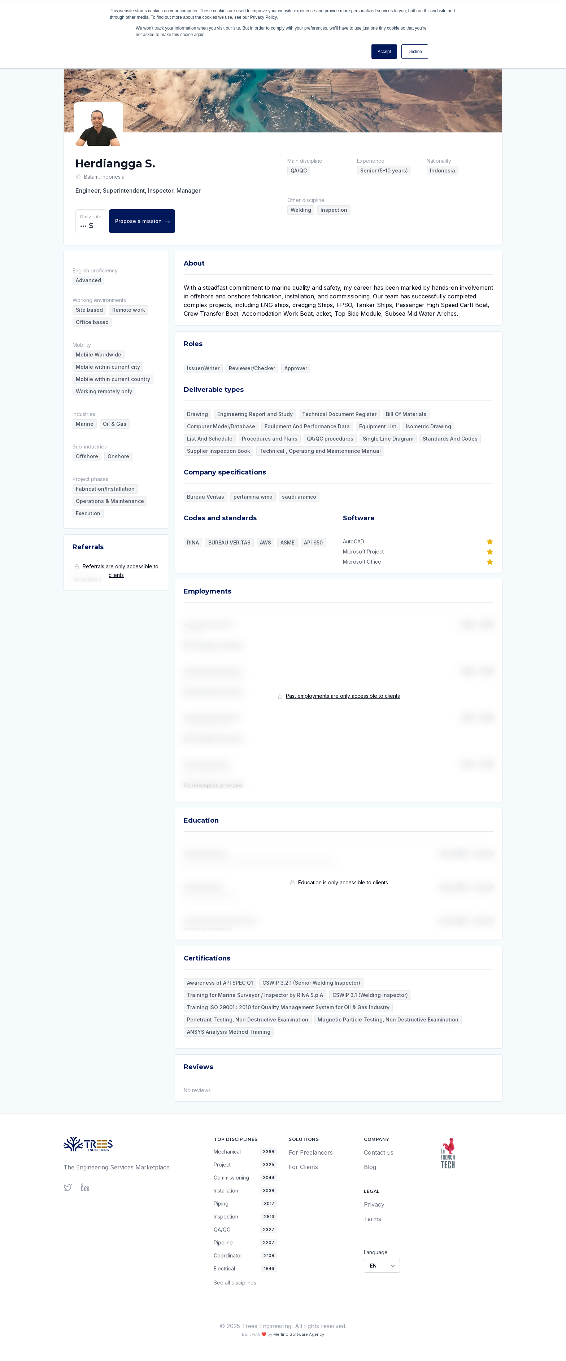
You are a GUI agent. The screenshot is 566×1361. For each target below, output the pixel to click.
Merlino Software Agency (298, 1334)
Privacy (374, 1204)
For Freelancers (311, 1152)
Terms (372, 1218)
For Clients (303, 1166)
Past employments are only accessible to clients (343, 696)
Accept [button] (384, 51)
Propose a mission (142, 221)
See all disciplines (235, 1282)
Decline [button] (415, 51)
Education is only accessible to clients (343, 882)
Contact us (378, 1152)
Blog (370, 1166)
